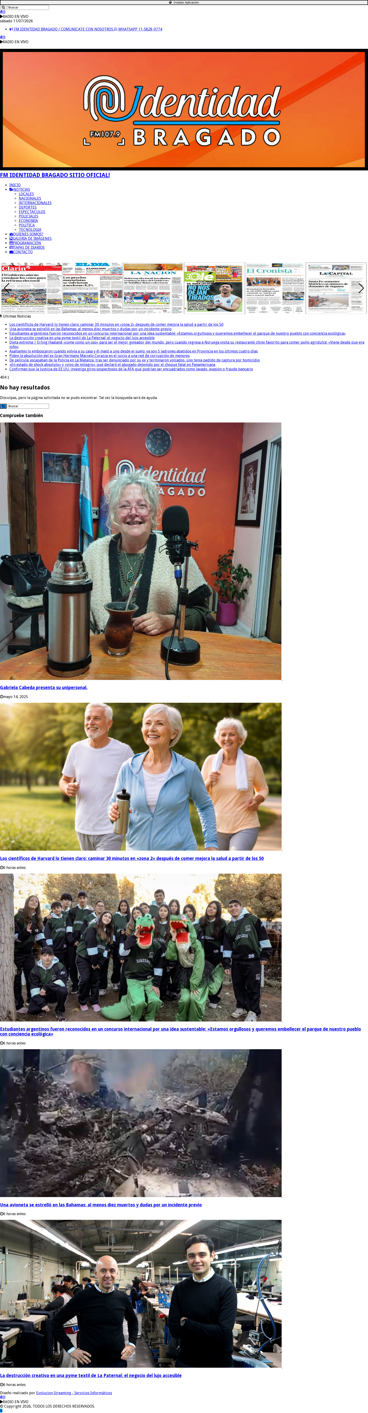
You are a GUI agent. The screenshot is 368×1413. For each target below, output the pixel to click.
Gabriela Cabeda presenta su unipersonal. (44, 687)
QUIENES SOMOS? (26, 234)
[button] (361, 288)
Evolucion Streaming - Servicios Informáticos (74, 1393)
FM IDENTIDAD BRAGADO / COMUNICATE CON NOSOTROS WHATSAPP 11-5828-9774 (85, 29)
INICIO (15, 185)
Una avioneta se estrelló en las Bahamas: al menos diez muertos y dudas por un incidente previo (90, 329)
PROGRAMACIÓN (25, 243)
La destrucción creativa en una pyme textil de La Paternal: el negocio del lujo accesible (82, 338)
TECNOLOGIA (30, 229)
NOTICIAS (19, 189)
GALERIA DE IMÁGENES (30, 238)
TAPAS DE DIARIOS (27, 247)
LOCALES (26, 194)
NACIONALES (30, 198)
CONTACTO (21, 252)
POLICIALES (28, 216)
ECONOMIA (28, 221)
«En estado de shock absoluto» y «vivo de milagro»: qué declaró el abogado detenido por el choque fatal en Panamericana (112, 364)
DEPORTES (28, 207)
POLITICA (27, 225)
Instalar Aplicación (184, 2)
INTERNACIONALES (35, 203)
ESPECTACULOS (32, 212)
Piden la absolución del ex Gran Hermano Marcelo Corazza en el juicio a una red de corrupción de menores (99, 355)
